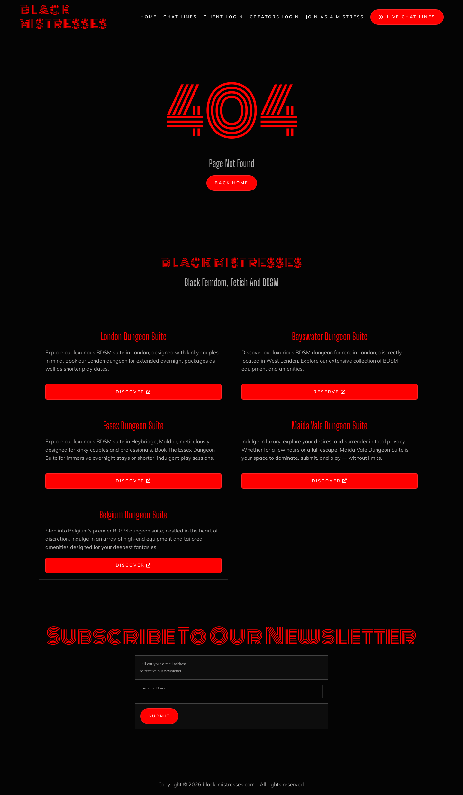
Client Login (223, 16)
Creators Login (274, 16)
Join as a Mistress (335, 16)
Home (149, 16)
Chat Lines (180, 16)
